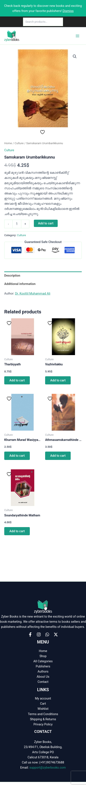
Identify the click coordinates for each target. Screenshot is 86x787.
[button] (75, 56)
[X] (56, 634)
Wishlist (42, 709)
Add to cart (45, 223)
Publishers (43, 666)
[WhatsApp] (47, 634)
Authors (42, 671)
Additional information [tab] (20, 284)
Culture (19, 143)
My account (43, 698)
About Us (43, 677)
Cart (43, 703)
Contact (43, 682)
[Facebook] (30, 634)
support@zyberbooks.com (47, 767)
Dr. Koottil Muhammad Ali (32, 293)
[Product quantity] (16, 224)
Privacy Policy (43, 724)
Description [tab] (12, 275)
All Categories (43, 661)
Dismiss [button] (68, 11)
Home (8, 143)
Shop (42, 656)
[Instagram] (39, 634)
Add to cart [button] (17, 380)
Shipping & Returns (43, 719)
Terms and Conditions (43, 714)
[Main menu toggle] (77, 35)
